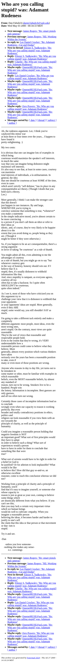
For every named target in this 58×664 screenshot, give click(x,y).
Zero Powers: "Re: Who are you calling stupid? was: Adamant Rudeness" (30, 107)
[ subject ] (51, 120)
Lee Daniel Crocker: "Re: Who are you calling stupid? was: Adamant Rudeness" (30, 77)
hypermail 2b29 (33, 658)
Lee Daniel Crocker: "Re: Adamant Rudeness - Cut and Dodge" (31, 43)
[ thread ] (41, 120)
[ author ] (12, 123)
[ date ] (32, 120)
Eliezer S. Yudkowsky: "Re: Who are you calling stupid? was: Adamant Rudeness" (29, 50)
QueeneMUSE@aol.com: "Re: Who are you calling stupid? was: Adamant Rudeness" (30, 70)
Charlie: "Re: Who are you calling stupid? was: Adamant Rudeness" (32, 63)
